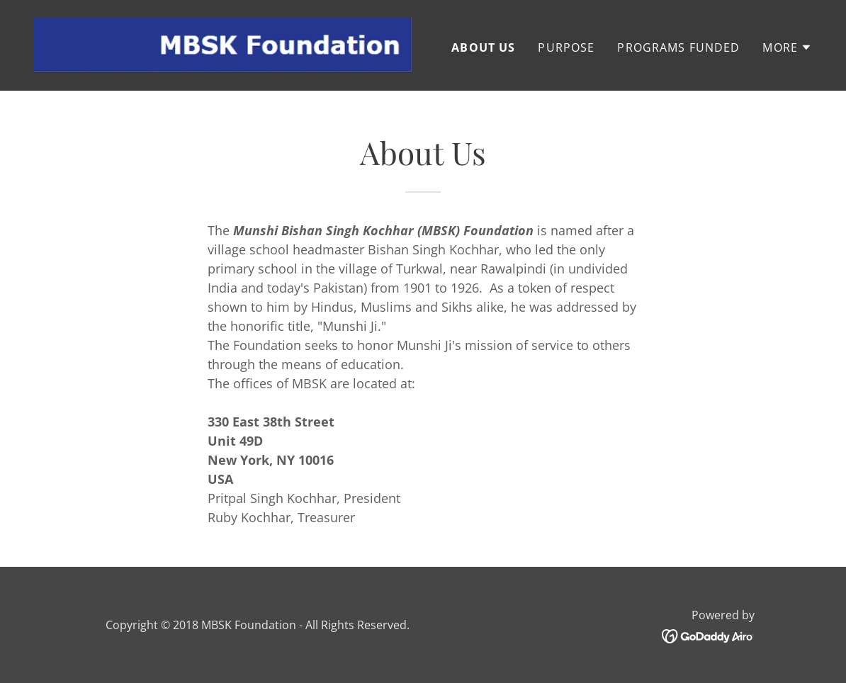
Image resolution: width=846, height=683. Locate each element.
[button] (787, 47)
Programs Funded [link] (678, 47)
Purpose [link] (566, 47)
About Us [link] (483, 47)
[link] (223, 43)
